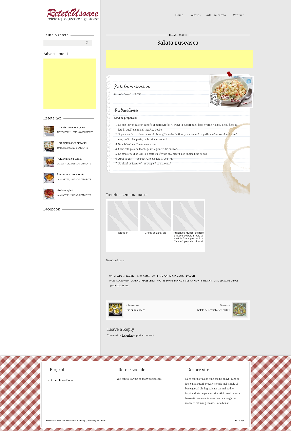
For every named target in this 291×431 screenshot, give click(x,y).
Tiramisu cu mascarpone (71, 127)
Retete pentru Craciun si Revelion (175, 276)
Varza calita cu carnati (69, 158)
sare (210, 280)
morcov (178, 280)
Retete (194, 15)
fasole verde (148, 280)
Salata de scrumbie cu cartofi (213, 310)
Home (179, 15)
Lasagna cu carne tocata (70, 174)
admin (120, 94)
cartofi (135, 280)
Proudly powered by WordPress (92, 420)
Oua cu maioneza (135, 310)
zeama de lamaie (228, 280)
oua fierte (200, 280)
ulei (216, 280)
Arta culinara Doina (62, 380)
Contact (238, 15)
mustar (189, 280)
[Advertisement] (179, 59)
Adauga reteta (216, 15)
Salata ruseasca (177, 42)
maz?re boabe (165, 280)
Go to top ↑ (240, 420)
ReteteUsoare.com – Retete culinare (72, 14)
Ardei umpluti (65, 190)
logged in (127, 335)
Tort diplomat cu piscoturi (72, 142)
